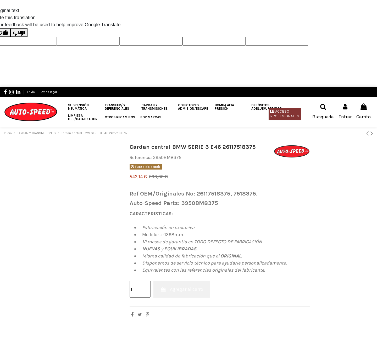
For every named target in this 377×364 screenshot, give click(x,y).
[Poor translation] (19, 32)
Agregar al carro (181, 289)
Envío (31, 92)
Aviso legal (49, 92)
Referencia (141, 157)
